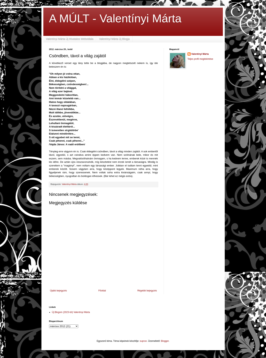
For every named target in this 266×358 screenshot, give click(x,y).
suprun (143, 341)
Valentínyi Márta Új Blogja (114, 38)
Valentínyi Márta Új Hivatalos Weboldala (70, 38)
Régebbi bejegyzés (147, 290)
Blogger (165, 341)
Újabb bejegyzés (58, 290)
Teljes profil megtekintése (200, 59)
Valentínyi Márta (200, 54)
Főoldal (102, 290)
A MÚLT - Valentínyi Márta (115, 18)
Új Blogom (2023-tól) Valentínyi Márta (71, 312)
